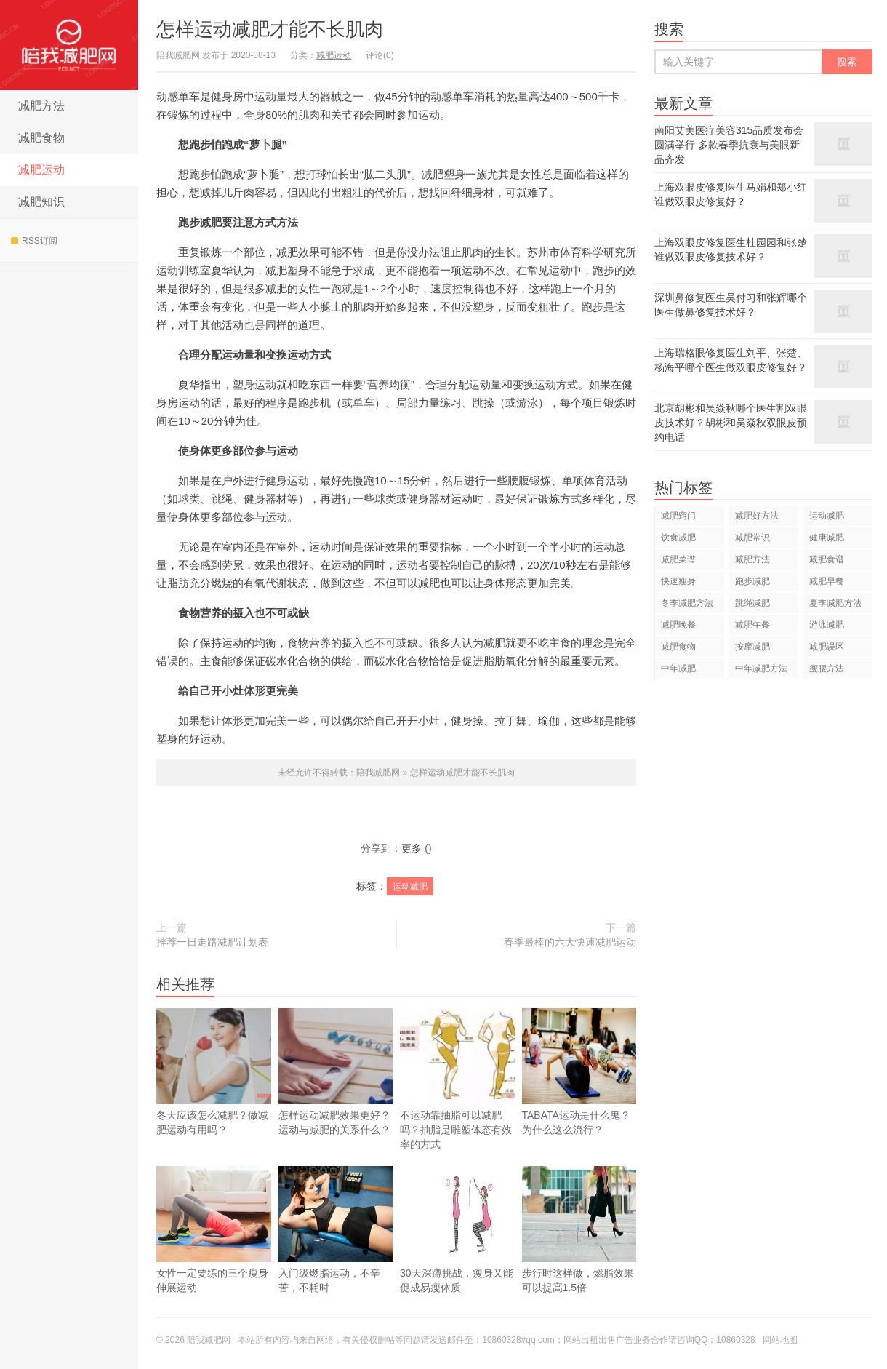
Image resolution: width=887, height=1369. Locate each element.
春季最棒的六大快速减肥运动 (570, 942)
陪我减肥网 (69, 45)
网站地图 (780, 1340)
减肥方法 (41, 106)
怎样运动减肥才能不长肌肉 (269, 29)
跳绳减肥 (752, 603)
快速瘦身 (678, 581)
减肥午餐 (752, 625)
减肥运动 (41, 170)
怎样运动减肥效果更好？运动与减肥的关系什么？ (335, 1071)
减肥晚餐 (678, 625)
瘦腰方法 (826, 668)
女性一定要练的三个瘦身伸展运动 (213, 1251)
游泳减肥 (826, 625)
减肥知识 (41, 202)
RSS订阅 (34, 241)
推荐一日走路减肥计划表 (212, 942)
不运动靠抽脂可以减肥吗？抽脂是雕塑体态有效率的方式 (457, 1079)
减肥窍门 (678, 516)
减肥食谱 (826, 559)
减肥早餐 (826, 581)
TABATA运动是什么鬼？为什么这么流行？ (579, 1093)
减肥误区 (826, 647)
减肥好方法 (757, 516)
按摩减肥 (752, 647)
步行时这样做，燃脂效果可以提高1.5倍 (579, 1251)
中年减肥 (678, 668)
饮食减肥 (678, 537)
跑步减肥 (752, 581)
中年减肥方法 (761, 668)
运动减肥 (410, 887)
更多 (411, 848)
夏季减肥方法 (835, 603)
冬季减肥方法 (687, 603)
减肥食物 (41, 138)
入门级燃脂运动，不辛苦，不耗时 (335, 1251)
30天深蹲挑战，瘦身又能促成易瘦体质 (457, 1251)
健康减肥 (826, 537)
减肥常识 (752, 537)
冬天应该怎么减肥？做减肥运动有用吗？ (213, 1071)
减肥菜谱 (678, 559)
